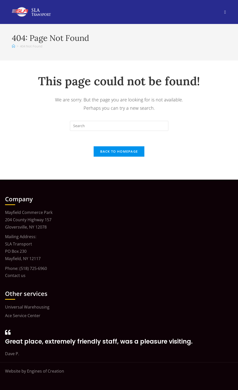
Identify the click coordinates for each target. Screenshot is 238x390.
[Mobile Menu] (225, 12)
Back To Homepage (119, 151)
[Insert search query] (119, 126)
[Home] (13, 46)
